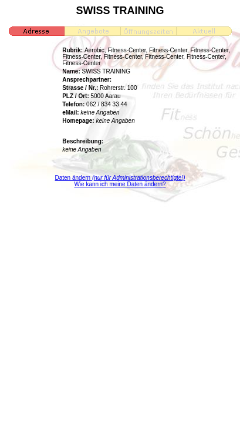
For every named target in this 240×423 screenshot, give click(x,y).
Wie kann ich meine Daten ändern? (119, 184)
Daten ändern (120, 177)
